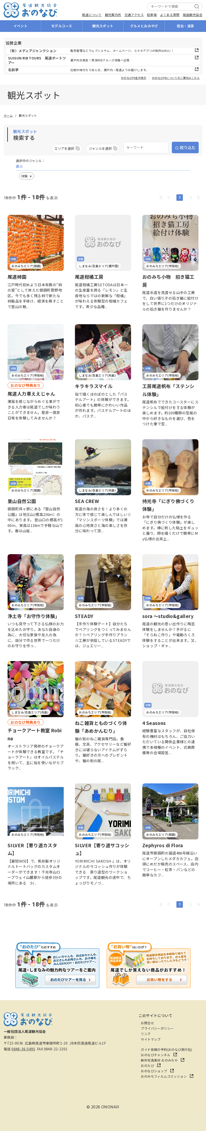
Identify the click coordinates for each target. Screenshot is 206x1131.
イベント (20, 25)
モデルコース (61, 25)
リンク (146, 1033)
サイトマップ (150, 1039)
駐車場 (152, 14)
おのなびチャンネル (155, 1055)
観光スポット (102, 25)
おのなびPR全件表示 (133, 78)
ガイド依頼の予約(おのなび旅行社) (166, 1049)
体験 (24, 176)
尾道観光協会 (192, 14)
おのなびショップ (154, 1071)
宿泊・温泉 (185, 25)
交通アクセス (134, 14)
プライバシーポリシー (157, 1028)
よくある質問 (169, 14)
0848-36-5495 (23, 1048)
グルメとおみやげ (144, 25)
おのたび (147, 1065)
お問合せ (147, 1023)
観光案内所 (113, 14)
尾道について (92, 14)
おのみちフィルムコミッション (164, 1076)
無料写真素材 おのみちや (159, 1060)
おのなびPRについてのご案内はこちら (176, 78)
